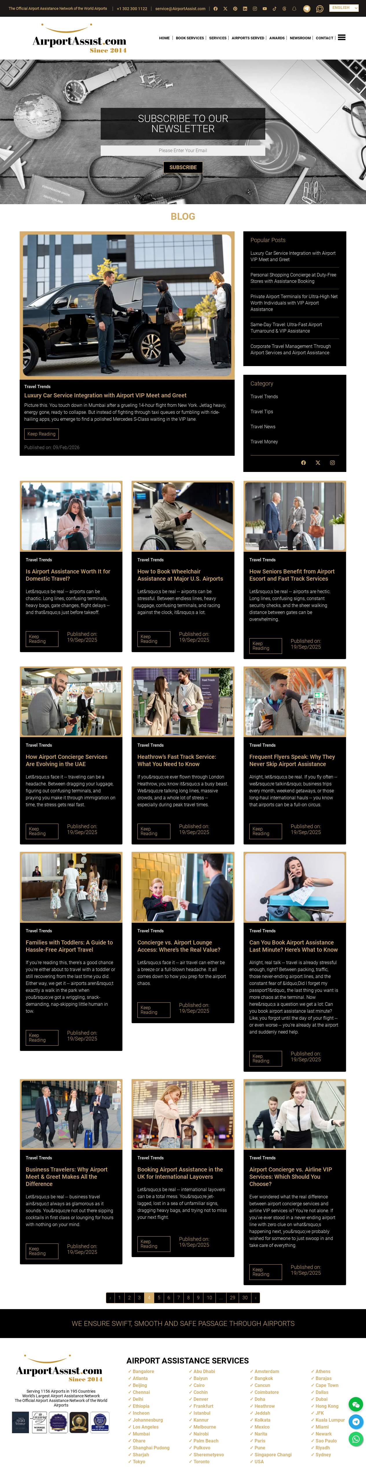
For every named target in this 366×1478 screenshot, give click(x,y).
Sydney (323, 1454)
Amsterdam (267, 1371)
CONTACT (324, 38)
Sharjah (141, 1454)
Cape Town (327, 1385)
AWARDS (277, 38)
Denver (201, 1399)
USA (259, 1461)
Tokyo (139, 1461)
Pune (260, 1448)
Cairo (199, 1385)
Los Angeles (146, 1427)
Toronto (201, 1461)
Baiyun (201, 1378)
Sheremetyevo (209, 1454)
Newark (324, 1434)
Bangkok (264, 1378)
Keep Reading (41, 433)
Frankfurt (203, 1406)
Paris (260, 1441)
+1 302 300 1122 (132, 8)
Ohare (139, 1441)
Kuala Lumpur (330, 1420)
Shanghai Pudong (151, 1448)
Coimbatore (267, 1392)
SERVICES (218, 38)
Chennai (141, 1392)
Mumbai (141, 1434)
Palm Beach (206, 1441)
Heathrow (265, 1406)
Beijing (140, 1385)
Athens (323, 1371)
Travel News (263, 426)
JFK (320, 1413)
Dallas (322, 1392)
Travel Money (264, 441)
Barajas (324, 1378)
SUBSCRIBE (183, 167)
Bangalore (143, 1371)
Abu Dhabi (204, 1371)
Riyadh (323, 1448)
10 (209, 1297)
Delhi (138, 1399)
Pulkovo (202, 1448)
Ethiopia (141, 1406)
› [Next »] (255, 1297)
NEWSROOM (300, 38)
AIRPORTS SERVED (248, 38)
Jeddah (262, 1413)
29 (232, 1297)
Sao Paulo (326, 1441)
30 (245, 1297)
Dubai (322, 1399)
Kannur (201, 1420)
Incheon (141, 1413)
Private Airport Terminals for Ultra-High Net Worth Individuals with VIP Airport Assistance (294, 303)
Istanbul (202, 1413)
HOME (164, 38)
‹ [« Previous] (110, 1297)
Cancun (262, 1385)
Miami (322, 1427)
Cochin (201, 1392)
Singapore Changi (273, 1454)
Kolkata (263, 1420)
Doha (260, 1399)
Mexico (262, 1427)
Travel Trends (264, 396)
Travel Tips (262, 411)
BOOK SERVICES (190, 38)
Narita (261, 1434)
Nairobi (201, 1434)
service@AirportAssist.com (180, 8)
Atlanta (140, 1378)
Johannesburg (148, 1420)
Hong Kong (327, 1406)
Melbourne (205, 1427)
